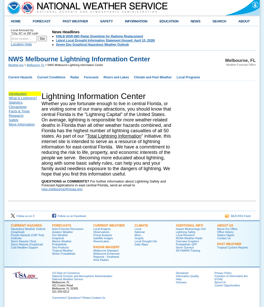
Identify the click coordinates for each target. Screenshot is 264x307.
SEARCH (219, 21)
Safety (14, 120)
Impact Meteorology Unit (191, 228)
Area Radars (101, 259)
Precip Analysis (102, 235)
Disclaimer (182, 273)
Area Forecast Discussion (67, 228)
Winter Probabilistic (64, 253)
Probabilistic (59, 244)
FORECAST (42, 21)
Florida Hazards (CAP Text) (27, 235)
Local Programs (188, 77)
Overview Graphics (187, 241)
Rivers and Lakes (116, 77)
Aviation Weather (62, 232)
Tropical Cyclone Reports (232, 247)
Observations (101, 232)
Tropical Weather (62, 250)
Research (16, 116)
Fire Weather (60, 235)
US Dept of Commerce (66, 273)
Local (138, 228)
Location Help (21, 44)
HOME (16, 21)
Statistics (15, 102)
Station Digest (225, 235)
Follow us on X (23, 216)
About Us (220, 282)
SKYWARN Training (188, 250)
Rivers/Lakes (101, 241)
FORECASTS (61, 225)
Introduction (18, 94)
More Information (22, 124)
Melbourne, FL (35, 65)
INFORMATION (136, 21)
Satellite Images (103, 238)
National (140, 232)
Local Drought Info (146, 241)
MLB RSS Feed (238, 216)
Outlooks (16, 238)
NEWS (195, 21)
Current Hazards (20, 77)
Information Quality (187, 276)
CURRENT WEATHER (109, 225)
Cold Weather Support (24, 247)
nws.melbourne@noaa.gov (62, 189)
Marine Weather (62, 241)
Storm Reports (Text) (23, 241)
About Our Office (227, 228)
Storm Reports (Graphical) (27, 244)
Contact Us (224, 238)
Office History (225, 232)
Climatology (18, 107)
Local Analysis (102, 228)
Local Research (185, 235)
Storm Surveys (185, 247)
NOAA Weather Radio (189, 238)
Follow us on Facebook (69, 216)
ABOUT (244, 21)
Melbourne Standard (105, 250)
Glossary (181, 282)
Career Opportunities (227, 285)
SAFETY (106, 21)
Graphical (58, 238)
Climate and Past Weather (153, 77)
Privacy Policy (223, 273)
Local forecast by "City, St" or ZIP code (24, 32)
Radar (74, 77)
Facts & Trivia (19, 111)
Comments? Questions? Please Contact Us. (79, 297)
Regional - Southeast (106, 256)
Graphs (139, 238)
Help (179, 279)
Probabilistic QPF (186, 244)
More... (139, 235)
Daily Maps (141, 244)
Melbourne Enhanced (106, 253)
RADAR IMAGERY (106, 247)
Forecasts (91, 77)
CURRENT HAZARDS (26, 225)
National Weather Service (67, 279)
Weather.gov (16, 65)
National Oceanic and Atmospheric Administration (82, 276)
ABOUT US (225, 225)
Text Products (60, 247)
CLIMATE (141, 225)
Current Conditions (51, 77)
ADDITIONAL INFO (189, 225)
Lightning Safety (185, 232)
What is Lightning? (23, 98)
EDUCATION (169, 21)
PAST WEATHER (75, 21)
